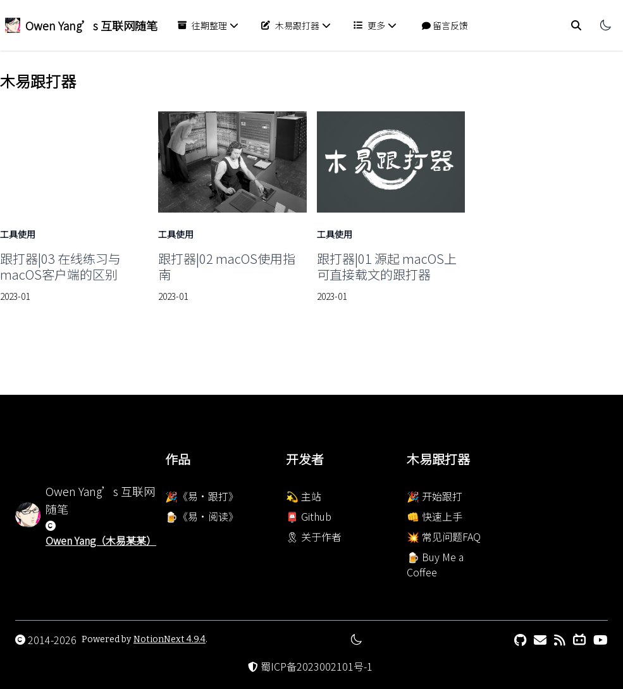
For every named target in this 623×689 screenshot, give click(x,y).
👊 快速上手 (434, 516)
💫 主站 (303, 496)
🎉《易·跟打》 (201, 496)
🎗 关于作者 (314, 536)
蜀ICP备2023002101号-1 (317, 666)
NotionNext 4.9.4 (169, 639)
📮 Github (308, 516)
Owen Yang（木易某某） (101, 540)
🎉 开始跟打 (434, 496)
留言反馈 (445, 25)
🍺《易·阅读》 (201, 516)
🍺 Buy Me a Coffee (435, 564)
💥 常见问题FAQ (444, 536)
